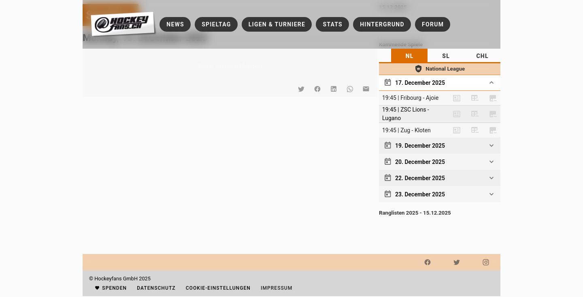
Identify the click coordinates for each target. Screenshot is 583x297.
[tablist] (439, 56)
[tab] (409, 56)
